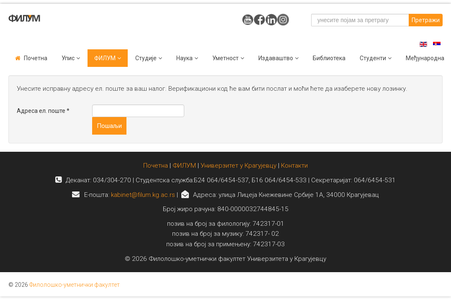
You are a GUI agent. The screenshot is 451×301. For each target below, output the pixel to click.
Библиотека (329, 58)
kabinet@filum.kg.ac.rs (143, 195)
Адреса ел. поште (43, 110)
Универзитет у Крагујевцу (238, 165)
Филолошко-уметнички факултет (74, 284)
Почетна (35, 58)
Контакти (294, 165)
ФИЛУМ (184, 165)
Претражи (426, 20)
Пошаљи (109, 126)
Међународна (425, 58)
